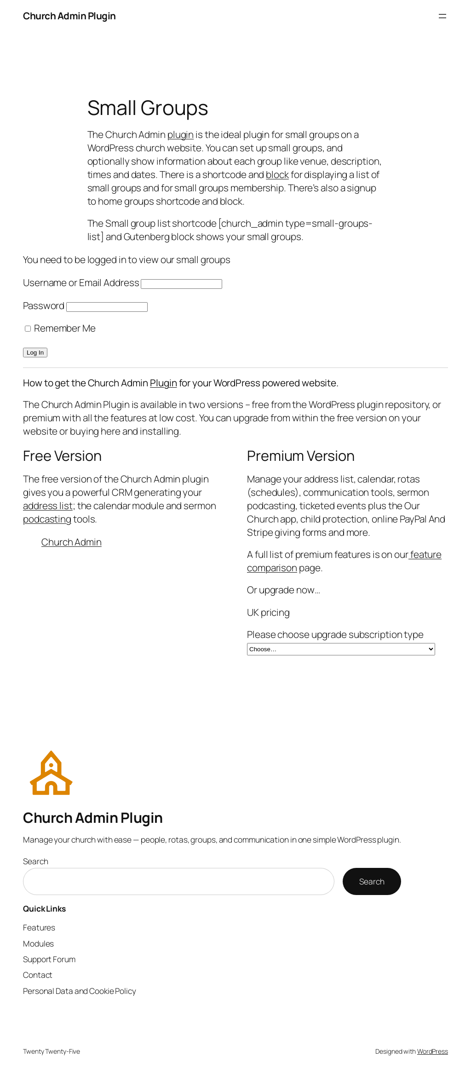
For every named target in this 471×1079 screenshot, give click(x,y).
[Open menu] (442, 16)
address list (48, 505)
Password (43, 305)
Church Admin (71, 541)
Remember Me (60, 327)
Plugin (163, 382)
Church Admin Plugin (69, 15)
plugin (180, 134)
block (277, 174)
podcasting (47, 518)
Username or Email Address (81, 282)
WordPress (432, 1051)
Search (35, 861)
